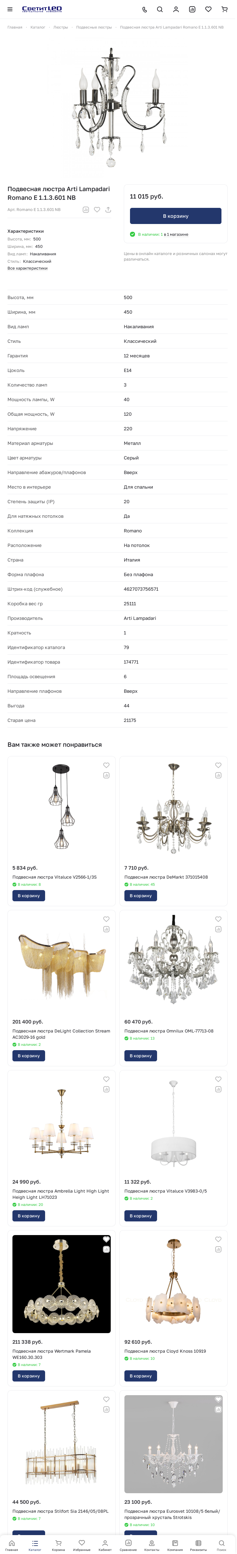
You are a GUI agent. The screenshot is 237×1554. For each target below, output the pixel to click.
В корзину (175, 216)
